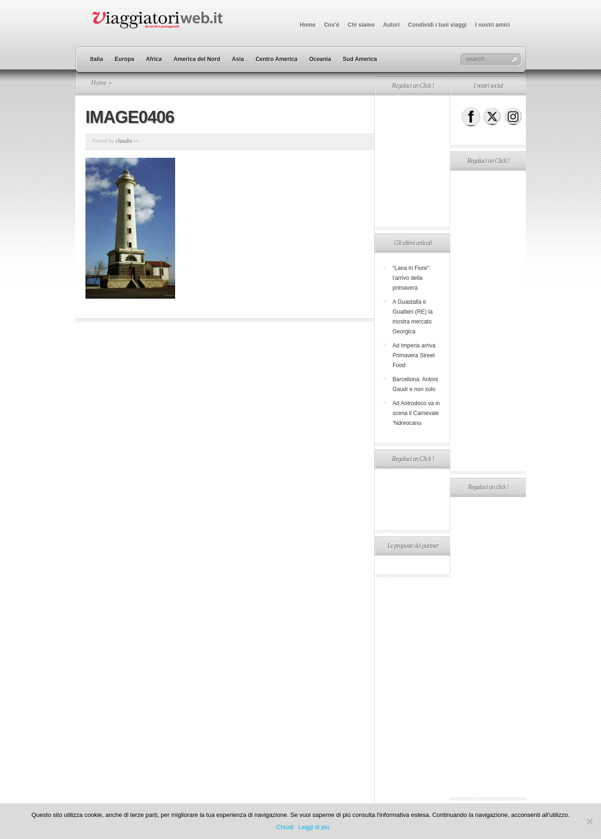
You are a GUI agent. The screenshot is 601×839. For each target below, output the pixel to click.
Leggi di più (314, 827)
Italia (96, 59)
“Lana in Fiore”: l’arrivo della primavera (412, 278)
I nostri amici (492, 25)
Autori (391, 25)
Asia (238, 59)
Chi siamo (361, 25)
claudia (124, 141)
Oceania (320, 59)
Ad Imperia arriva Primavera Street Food (414, 355)
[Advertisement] (412, 161)
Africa (154, 59)
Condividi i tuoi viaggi (437, 25)
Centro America (276, 59)
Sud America (360, 59)
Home (308, 25)
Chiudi (284, 827)
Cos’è (331, 25)
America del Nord (197, 59)
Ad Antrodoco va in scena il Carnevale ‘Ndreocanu (416, 413)
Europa (124, 59)
